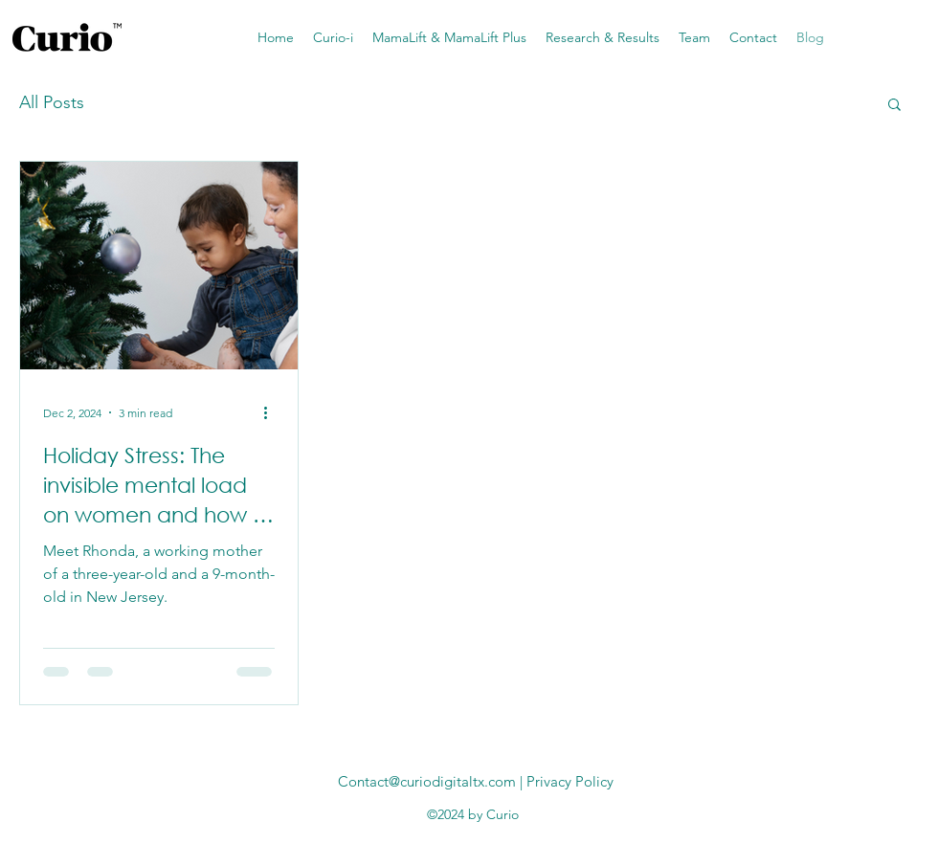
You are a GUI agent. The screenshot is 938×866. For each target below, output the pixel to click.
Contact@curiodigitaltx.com (427, 781)
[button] (894, 106)
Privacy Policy (570, 781)
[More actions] (271, 412)
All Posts (51, 102)
